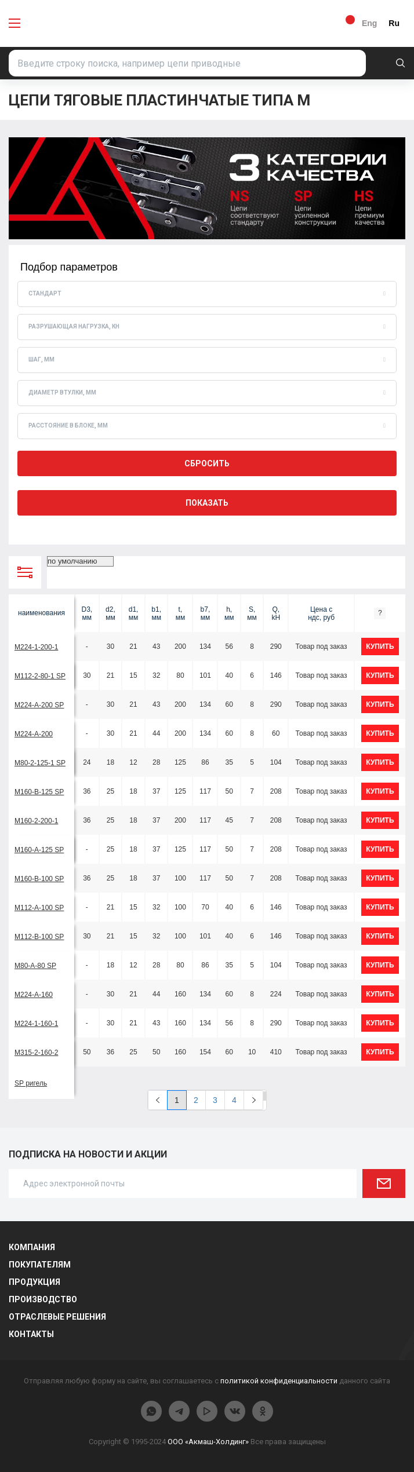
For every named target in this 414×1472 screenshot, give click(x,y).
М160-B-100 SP (39, 879)
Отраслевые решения (57, 1316)
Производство (43, 1299)
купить (380, 646)
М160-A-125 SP (39, 850)
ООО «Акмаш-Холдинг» (208, 1441)
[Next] (253, 1100)
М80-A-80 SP (35, 966)
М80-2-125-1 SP (40, 763)
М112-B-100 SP (39, 937)
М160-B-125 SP (39, 792)
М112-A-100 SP (39, 908)
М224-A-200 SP (39, 705)
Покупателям (40, 1264)
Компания (32, 1247)
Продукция (34, 1282)
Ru (394, 23)
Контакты (31, 1334)
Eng (369, 23)
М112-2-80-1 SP (40, 676)
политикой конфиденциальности (278, 1380)
